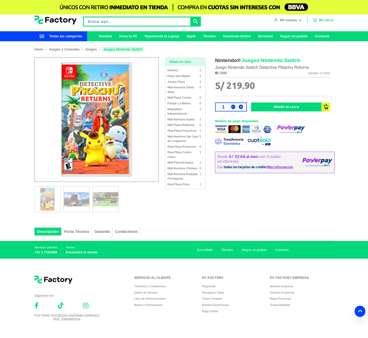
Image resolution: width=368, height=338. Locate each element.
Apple (191, 36)
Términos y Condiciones (150, 286)
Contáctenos (126, 231)
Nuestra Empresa (281, 286)
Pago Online (210, 311)
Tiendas (209, 36)
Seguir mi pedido (293, 36)
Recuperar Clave (213, 292)
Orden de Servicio (146, 292)
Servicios (265, 36)
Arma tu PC (128, 36)
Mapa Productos (280, 298)
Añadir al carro (286, 107)
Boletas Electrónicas (215, 304)
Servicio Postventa (282, 292)
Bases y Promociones (148, 304)
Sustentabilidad (280, 304)
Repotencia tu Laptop (162, 36)
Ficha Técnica (76, 231)
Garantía (102, 231)
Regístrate (209, 286)
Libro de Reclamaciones (150, 298)
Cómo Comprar (212, 298)
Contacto (322, 36)
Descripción (48, 231)
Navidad (105, 36)
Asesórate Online (237, 36)
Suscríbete (205, 250)
